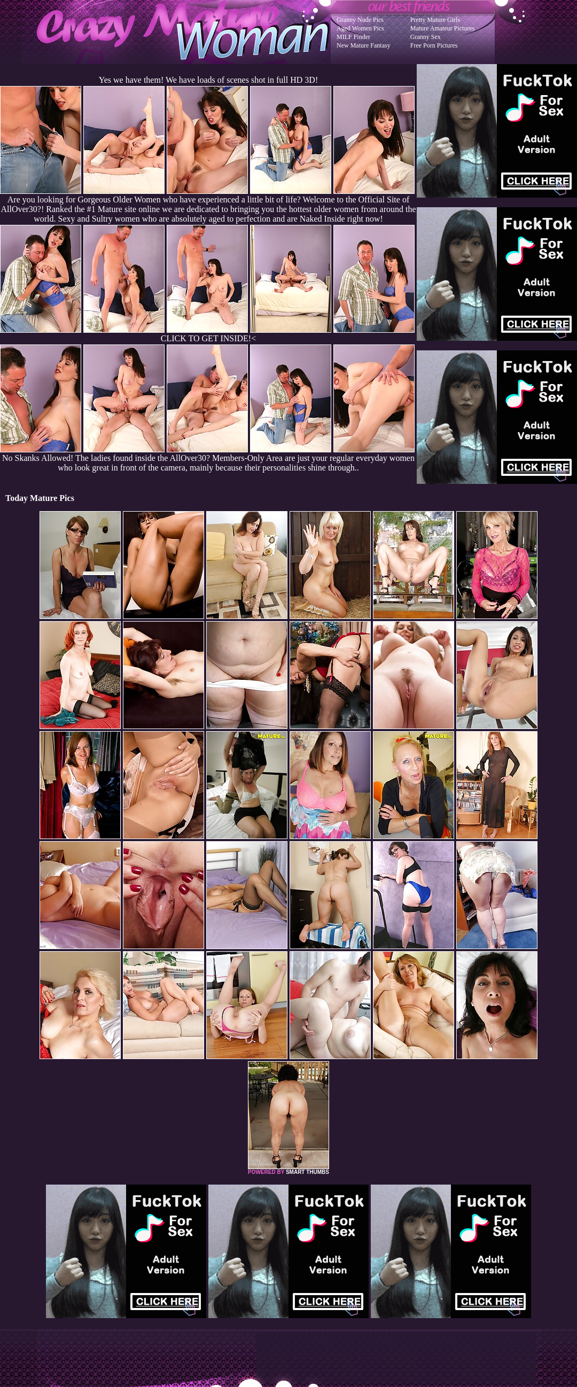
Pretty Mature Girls (435, 19)
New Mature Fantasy (364, 45)
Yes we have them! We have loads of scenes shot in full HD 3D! (208, 79)
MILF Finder (353, 37)
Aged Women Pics (360, 28)
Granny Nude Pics (360, 19)
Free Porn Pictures (434, 45)
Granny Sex (425, 37)
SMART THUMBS (307, 1172)
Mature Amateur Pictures (442, 28)
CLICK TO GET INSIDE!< (208, 338)
